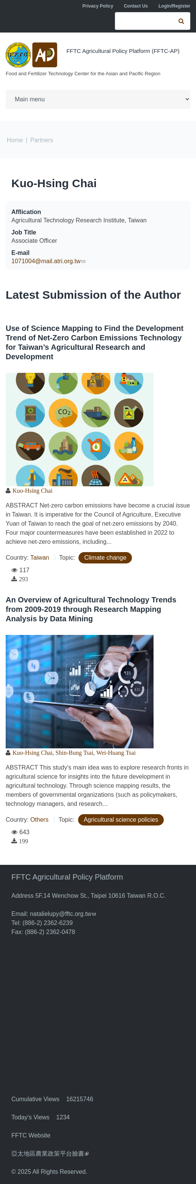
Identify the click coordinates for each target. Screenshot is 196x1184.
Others (39, 819)
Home (15, 140)
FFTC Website (30, 1135)
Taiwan (39, 557)
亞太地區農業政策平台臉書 (50, 1153)
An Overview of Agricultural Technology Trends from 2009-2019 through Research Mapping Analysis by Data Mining (91, 609)
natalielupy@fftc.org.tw (63, 914)
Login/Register (174, 6)
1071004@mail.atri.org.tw (48, 261)
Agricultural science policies (121, 819)
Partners (41, 140)
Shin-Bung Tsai (74, 753)
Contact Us (136, 6)
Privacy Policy (97, 6)
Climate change (105, 557)
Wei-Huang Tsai (116, 753)
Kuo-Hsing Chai (54, 183)
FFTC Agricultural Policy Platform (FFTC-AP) (122, 51)
